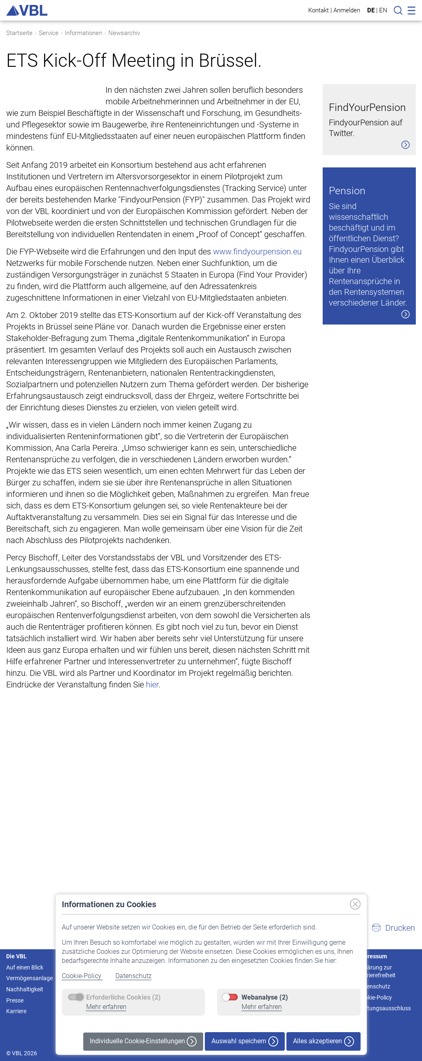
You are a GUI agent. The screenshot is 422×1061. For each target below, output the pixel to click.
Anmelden (346, 10)
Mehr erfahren (106, 1007)
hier (152, 696)
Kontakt (318, 10)
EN (383, 10)
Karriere (16, 1011)
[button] (393, 928)
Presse (14, 1000)
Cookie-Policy (82, 976)
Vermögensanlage (29, 978)
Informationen (83, 33)
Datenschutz (133, 976)
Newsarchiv (124, 33)
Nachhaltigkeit (24, 989)
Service (49, 33)
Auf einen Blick (24, 967)
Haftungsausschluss (384, 1008)
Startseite (19, 33)
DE (371, 10)
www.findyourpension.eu (257, 263)
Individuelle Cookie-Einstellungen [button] (143, 1041)
